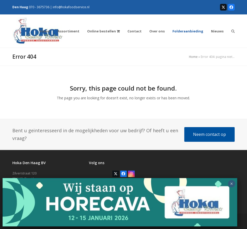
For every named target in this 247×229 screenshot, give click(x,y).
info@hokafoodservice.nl (71, 7)
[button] (233, 31)
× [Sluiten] (231, 184)
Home (193, 57)
